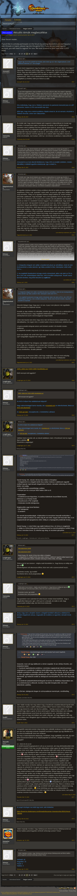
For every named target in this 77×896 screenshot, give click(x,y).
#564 (73, 167)
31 (32, 54)
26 (19, 54)
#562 (73, 117)
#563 (73, 139)
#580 (73, 869)
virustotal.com (50, 405)
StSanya (5, 101)
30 (29, 54)
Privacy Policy (72, 891)
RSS (74, 888)
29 (27, 54)
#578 (73, 818)
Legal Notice (62, 888)
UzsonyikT (6, 71)
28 (24, 54)
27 (22, 54)
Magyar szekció (13, 35)
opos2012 (26, 800)
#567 (73, 362)
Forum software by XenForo (15, 892)
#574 (73, 624)
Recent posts (7, 24)
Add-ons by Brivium (17, 893)
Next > (35, 54)
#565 (73, 235)
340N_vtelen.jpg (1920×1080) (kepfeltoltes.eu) (32, 369)
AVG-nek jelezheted (23, 408)
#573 (73, 606)
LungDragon (7, 381)
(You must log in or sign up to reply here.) (64, 875)
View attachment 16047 (24, 552)
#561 (73, 82)
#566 (73, 282)
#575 (73, 694)
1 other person (41, 538)
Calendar (17, 20)
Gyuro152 (19, 800)
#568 (73, 380)
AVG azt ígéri (23, 412)
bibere (26, 697)
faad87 (5, 717)
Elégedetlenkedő (8, 187)
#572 (73, 577)
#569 (73, 415)
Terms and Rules (63, 891)
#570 (73, 445)
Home (71, 888)
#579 (73, 840)
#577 (73, 797)
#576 (73, 723)
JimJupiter (6, 841)
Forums (8, 20)
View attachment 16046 (24, 548)
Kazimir (25, 35)
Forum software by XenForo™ (45, 892)
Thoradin (19, 538)
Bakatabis (19, 697)
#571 (73, 535)
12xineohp (6, 136)
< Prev (11, 54)
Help (67, 888)
